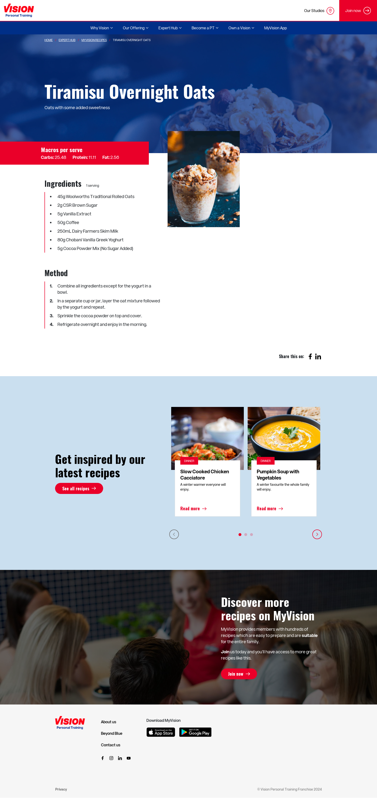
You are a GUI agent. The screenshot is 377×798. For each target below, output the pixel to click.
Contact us (110, 745)
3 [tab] (251, 534)
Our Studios (319, 11)
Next (317, 534)
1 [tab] (240, 534)
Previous (174, 534)
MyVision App (275, 27)
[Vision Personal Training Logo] (19, 10)
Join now (235, 674)
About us (108, 721)
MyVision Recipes (94, 40)
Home (48, 40)
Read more (190, 508)
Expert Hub (67, 40)
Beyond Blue (111, 733)
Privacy (61, 789)
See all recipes (75, 488)
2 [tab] (245, 534)
